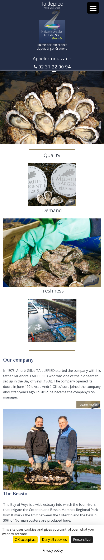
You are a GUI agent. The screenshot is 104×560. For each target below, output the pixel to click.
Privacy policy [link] (53, 550)
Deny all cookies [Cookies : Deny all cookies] (54, 539)
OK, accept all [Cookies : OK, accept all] (25, 539)
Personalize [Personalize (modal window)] (82, 539)
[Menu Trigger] (93, 8)
